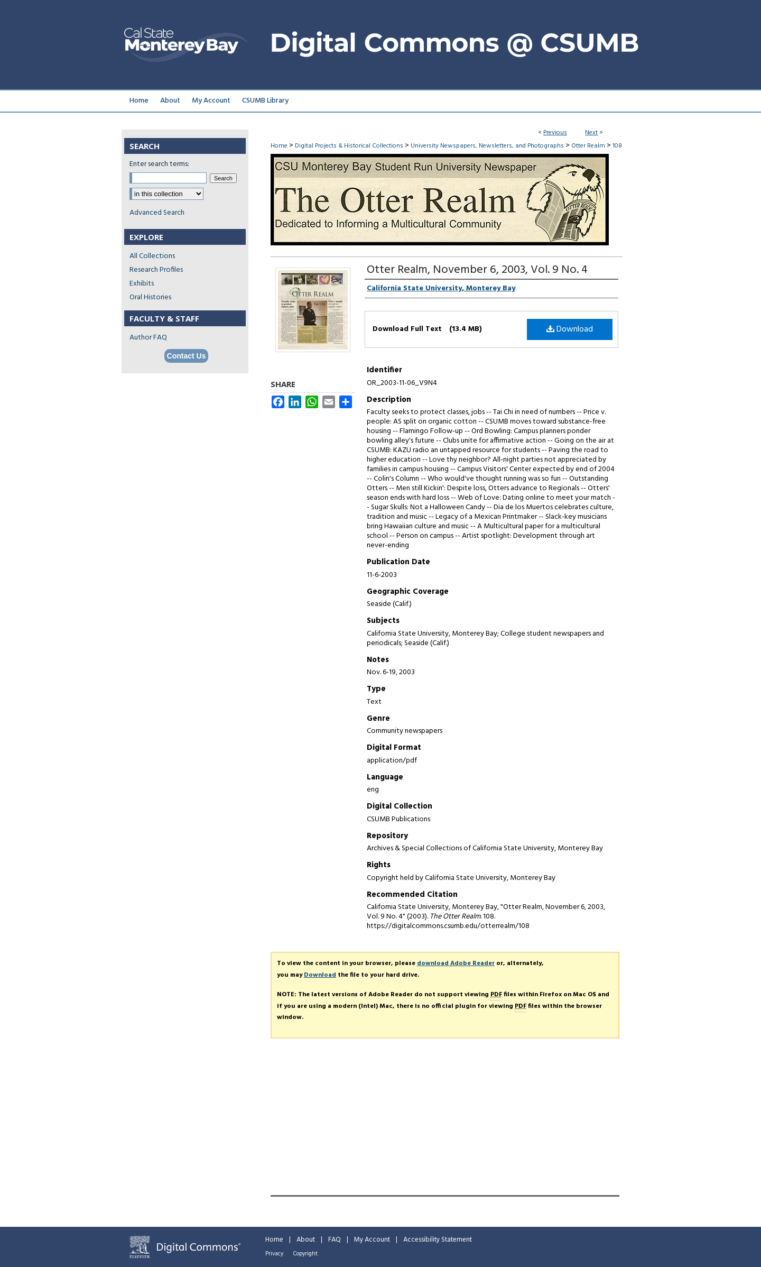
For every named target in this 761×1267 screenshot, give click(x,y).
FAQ (334, 1239)
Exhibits (141, 284)
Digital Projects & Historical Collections (349, 146)
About (305, 1239)
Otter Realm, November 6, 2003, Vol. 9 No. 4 (477, 270)
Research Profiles (156, 270)
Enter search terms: (159, 164)
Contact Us (186, 356)
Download (569, 329)
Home (279, 146)
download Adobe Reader (456, 963)
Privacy (274, 1254)
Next (591, 132)
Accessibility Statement (437, 1239)
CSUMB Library (265, 101)
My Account (372, 1239)
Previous (555, 132)
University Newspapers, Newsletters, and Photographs (487, 146)
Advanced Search (156, 213)
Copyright (305, 1254)
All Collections (152, 256)
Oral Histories (150, 297)
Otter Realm (588, 146)
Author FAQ (148, 338)
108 (617, 146)
